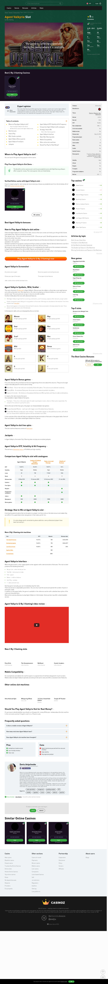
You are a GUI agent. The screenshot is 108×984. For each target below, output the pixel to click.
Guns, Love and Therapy (48, 515)
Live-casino (35, 922)
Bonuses (25, 9)
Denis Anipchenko (12, 119)
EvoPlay (56, 754)
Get (98, 373)
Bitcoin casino (36, 916)
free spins (16, 356)
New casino (8, 911)
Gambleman (88, 334)
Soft (33, 931)
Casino (9, 9)
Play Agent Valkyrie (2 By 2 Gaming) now (35, 266)
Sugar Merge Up (89, 281)
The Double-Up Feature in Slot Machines (83, 249)
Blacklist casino (9, 914)
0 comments (90, 20)
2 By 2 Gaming (8, 718)
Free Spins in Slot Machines (79, 244)
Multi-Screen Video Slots (78, 241)
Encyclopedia (8, 942)
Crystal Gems (9, 607)
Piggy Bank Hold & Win (91, 262)
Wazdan (40, 755)
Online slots (8, 922)
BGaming (87, 264)
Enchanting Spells (11, 596)
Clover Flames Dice (90, 343)
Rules (6, 931)
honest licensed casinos (17, 193)
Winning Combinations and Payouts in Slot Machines (86, 251)
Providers (7, 939)
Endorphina (87, 327)
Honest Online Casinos (11, 925)
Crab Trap (87, 299)
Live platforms (36, 945)
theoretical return (18, 503)
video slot (20, 343)
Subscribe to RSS (53, 977)
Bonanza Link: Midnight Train (93, 316)
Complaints (35, 925)
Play (12, 96)
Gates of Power (89, 290)
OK (71, 981)
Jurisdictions (35, 933)
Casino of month (36, 911)
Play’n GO (23, 754)
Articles (33, 9)
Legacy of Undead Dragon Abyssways (35, 515)
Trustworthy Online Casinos (13, 919)
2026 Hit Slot (88, 352)
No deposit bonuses (10, 933)
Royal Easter (88, 272)
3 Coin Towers (89, 325)
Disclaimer (62, 914)
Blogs (87, 911)
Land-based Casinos (38, 928)
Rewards (7, 936)
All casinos (37, 222)
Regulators (35, 936)
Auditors (34, 939)
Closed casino (9, 916)
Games (16, 9)
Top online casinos (10, 928)
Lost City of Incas (10, 600)
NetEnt (86, 301)
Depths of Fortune (62, 515)
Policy (60, 916)
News (41, 9)
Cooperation (62, 911)
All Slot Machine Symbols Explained (81, 246)
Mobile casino (36, 919)
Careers (61, 919)
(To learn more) (64, 981)
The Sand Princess (11, 593)
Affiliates (61, 922)
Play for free (92, 268)
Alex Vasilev (18, 850)
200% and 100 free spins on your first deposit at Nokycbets (93, 370)
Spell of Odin (9, 603)
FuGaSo (87, 318)
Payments (34, 914)
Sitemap (34, 942)
